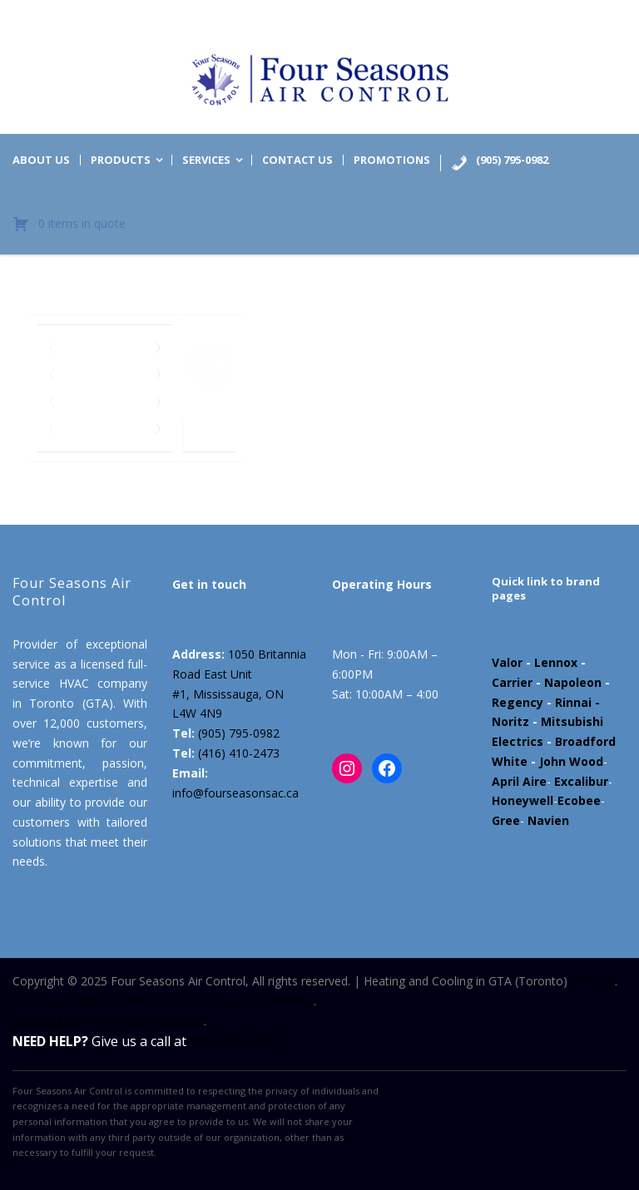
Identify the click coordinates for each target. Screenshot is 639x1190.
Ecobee (579, 800)
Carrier (512, 682)
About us (41, 160)
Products (121, 160)
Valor (507, 662)
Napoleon (573, 682)
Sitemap (593, 981)
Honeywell (522, 800)
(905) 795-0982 (239, 733)
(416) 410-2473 (239, 753)
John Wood (571, 761)
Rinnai (573, 702)
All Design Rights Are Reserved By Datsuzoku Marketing (163, 1001)
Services (206, 160)
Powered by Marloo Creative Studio (108, 1021)
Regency (517, 702)
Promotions (392, 160)
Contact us (297, 160)
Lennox (555, 662)
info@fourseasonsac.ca (235, 793)
